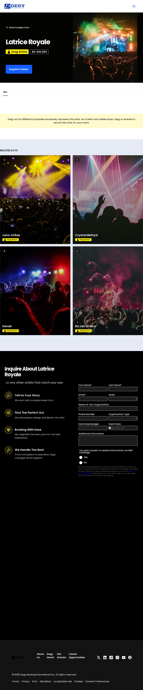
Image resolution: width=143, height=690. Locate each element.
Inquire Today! (19, 69)
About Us (40, 655)
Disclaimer (46, 681)
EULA (34, 681)
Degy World (50, 655)
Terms (15, 681)
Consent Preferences (97, 681)
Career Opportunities (77, 655)
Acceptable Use (63, 681)
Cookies (78, 681)
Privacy (25, 681)
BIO (5, 92)
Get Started (61, 655)
